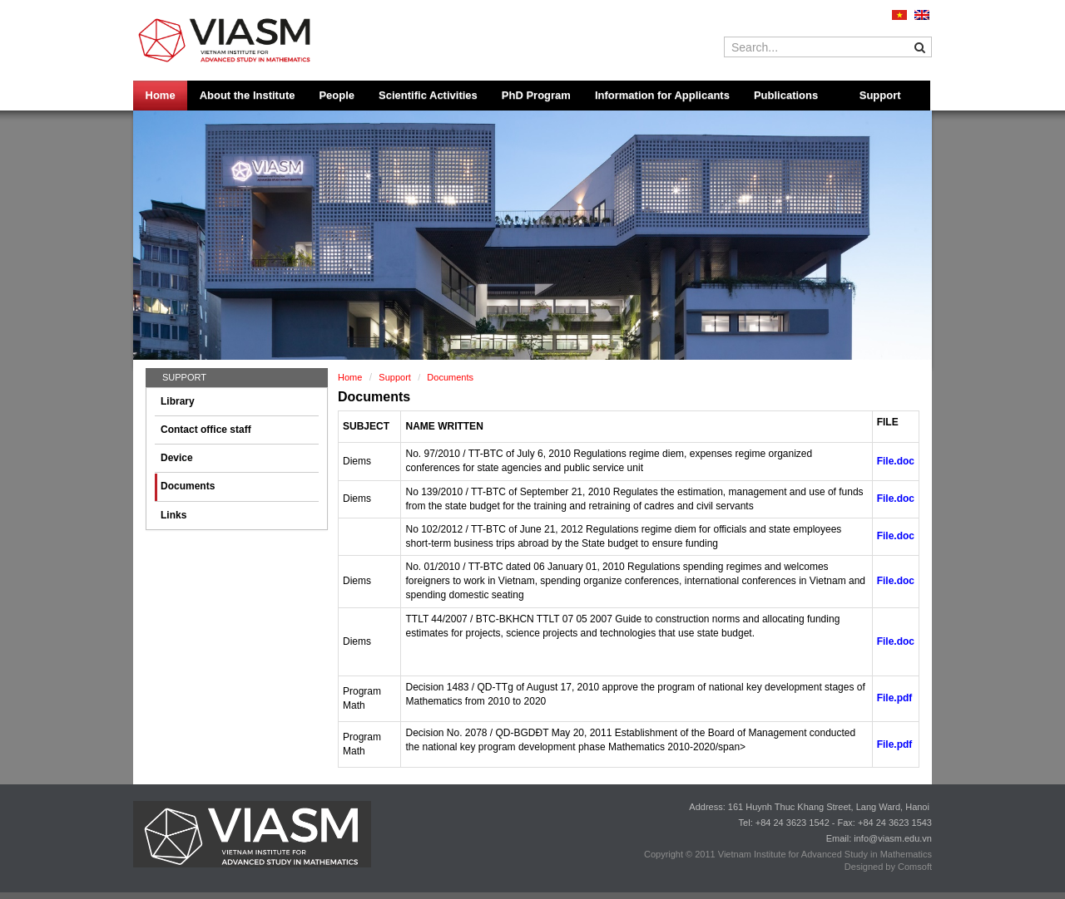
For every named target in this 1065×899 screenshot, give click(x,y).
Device (177, 458)
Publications (786, 95)
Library (178, 401)
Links (173, 515)
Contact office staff (206, 429)
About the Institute (247, 95)
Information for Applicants (662, 95)
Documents (188, 486)
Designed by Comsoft (888, 867)
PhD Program (536, 95)
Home (161, 95)
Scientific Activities (428, 95)
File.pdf (895, 698)
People (336, 95)
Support (880, 95)
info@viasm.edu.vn (893, 838)
